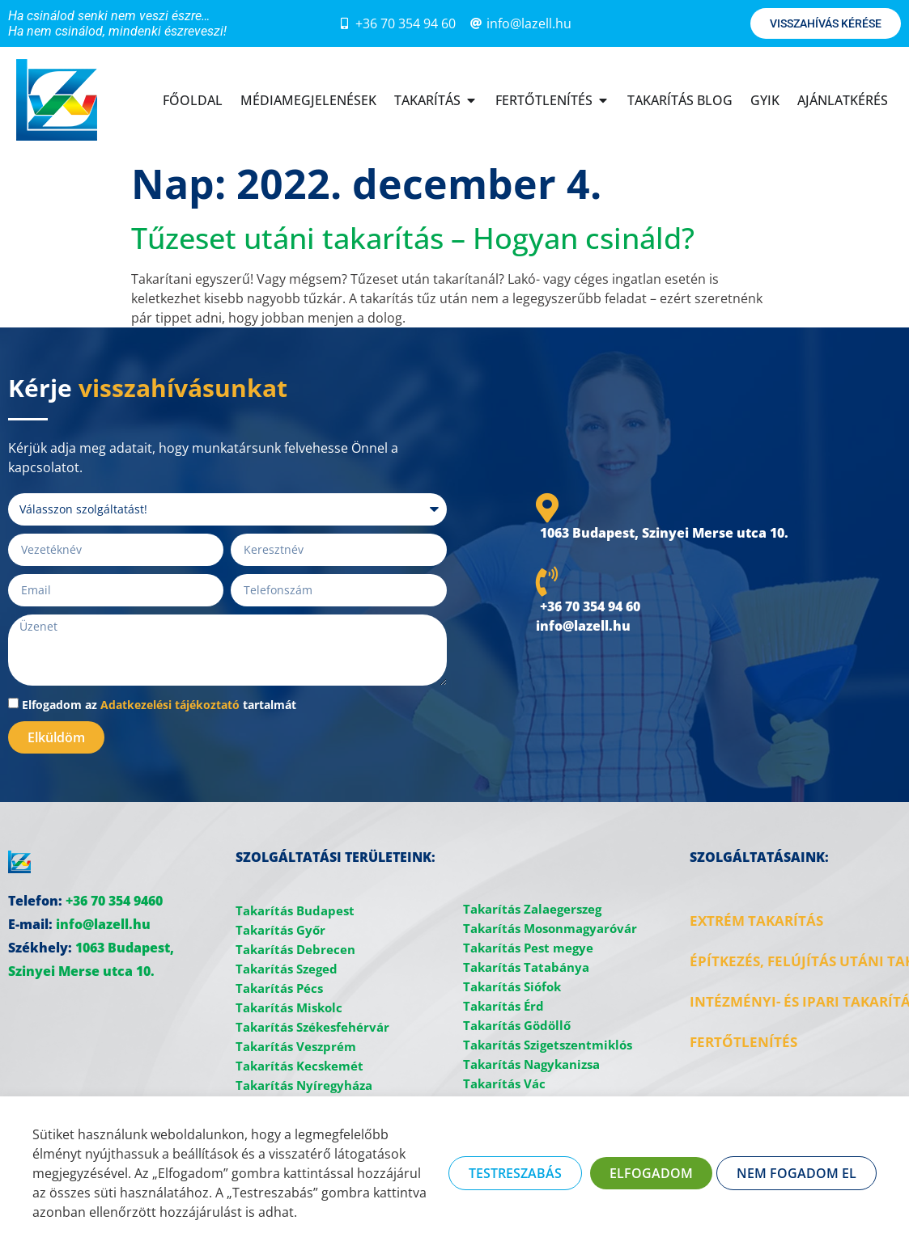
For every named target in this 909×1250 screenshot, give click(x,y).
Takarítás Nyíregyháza (304, 1085)
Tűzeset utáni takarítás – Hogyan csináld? (412, 238)
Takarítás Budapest (295, 910)
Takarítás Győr (280, 930)
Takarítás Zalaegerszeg (532, 909)
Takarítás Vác (504, 1083)
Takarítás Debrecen (295, 949)
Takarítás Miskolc (289, 1007)
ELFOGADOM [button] (651, 1173)
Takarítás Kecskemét (299, 1066)
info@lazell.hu (103, 924)
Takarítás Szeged (287, 969)
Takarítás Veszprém (296, 1046)
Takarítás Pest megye (528, 948)
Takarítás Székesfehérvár (312, 1027)
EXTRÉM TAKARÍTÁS (756, 920)
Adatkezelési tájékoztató (170, 704)
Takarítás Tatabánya (526, 967)
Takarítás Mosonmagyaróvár (550, 928)
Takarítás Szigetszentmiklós (547, 1045)
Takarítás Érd (503, 1006)
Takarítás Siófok (512, 986)
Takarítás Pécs (279, 988)
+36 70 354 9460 (114, 901)
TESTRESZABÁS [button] (515, 1173)
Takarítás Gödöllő (517, 1025)
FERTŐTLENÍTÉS (743, 1042)
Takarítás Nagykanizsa (531, 1064)
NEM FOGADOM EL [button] (796, 1173)
